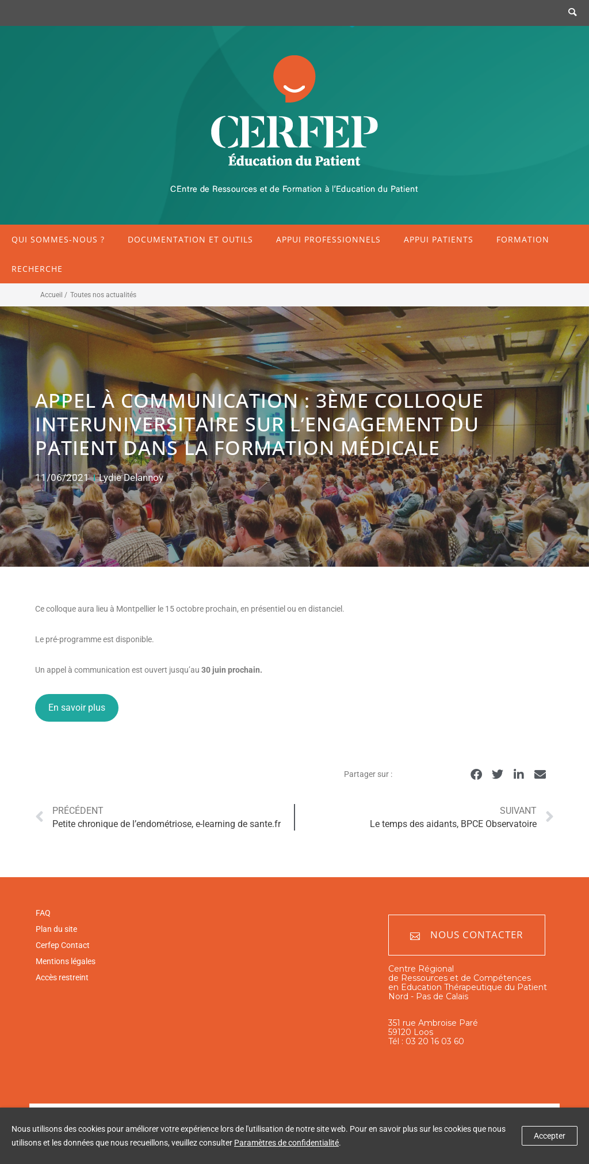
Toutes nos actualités (103, 295)
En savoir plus (76, 707)
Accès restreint (62, 977)
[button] (476, 775)
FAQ (43, 912)
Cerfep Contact (63, 945)
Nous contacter (466, 935)
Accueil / (53, 295)
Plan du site (56, 929)
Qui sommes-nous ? (58, 239)
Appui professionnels (328, 239)
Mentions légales (65, 961)
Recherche (37, 268)
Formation (522, 239)
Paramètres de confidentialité (286, 1142)
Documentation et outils (190, 239)
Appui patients (438, 239)
